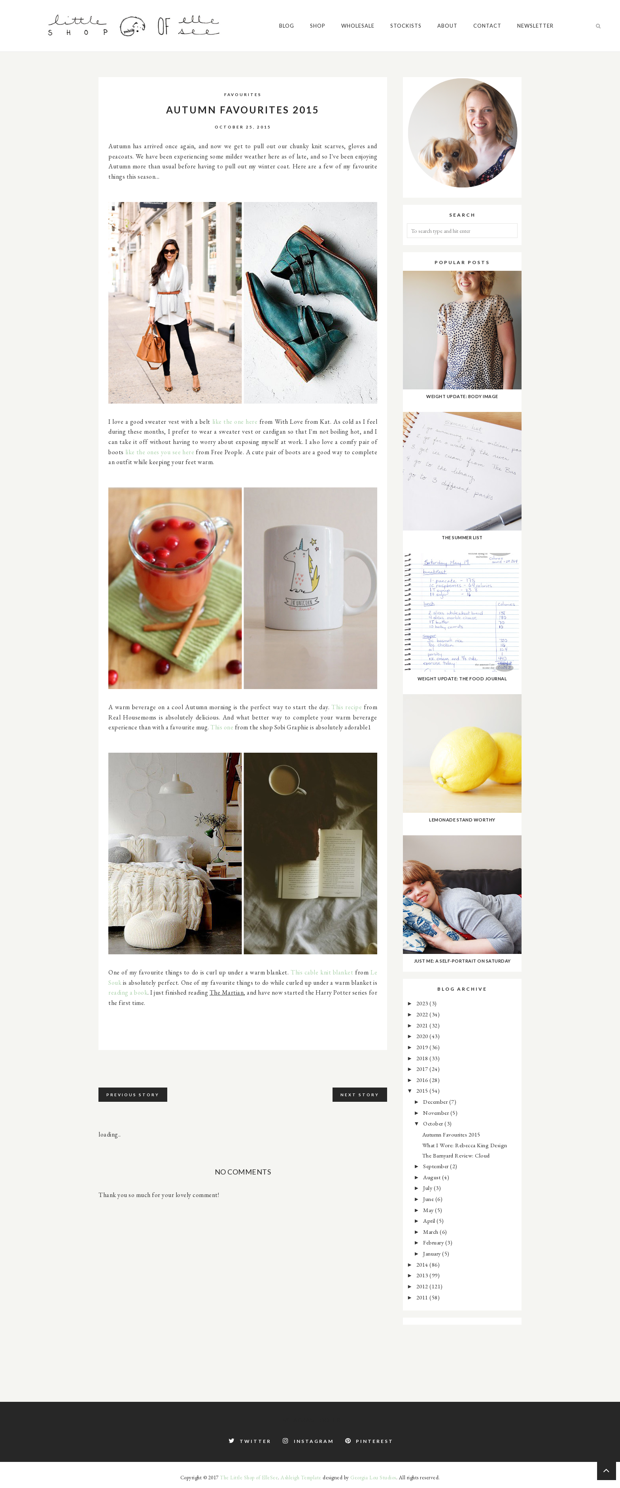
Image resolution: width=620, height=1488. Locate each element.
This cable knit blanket (322, 972)
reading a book (127, 992)
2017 (423, 1069)
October (433, 1123)
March (431, 1231)
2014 (423, 1264)
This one (221, 727)
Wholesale (358, 26)
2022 (423, 1014)
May (429, 1210)
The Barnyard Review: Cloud (456, 1155)
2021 (423, 1025)
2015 (423, 1090)
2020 (423, 1036)
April (430, 1220)
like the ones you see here (160, 452)
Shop (318, 26)
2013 (423, 1275)
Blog (287, 26)
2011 (423, 1297)
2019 (423, 1047)
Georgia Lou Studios (373, 1477)
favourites (243, 94)
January (432, 1253)
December (436, 1101)
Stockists (406, 26)
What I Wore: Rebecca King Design (464, 1145)
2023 (423, 1003)
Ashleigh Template (301, 1477)
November (436, 1112)
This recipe (346, 707)
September (436, 1166)
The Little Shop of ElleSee (249, 1477)
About (448, 26)
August (432, 1177)
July (428, 1188)
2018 (423, 1058)
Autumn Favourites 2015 (451, 1134)
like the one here (235, 421)
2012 (423, 1286)
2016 (423, 1080)
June (429, 1199)
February (434, 1242)
